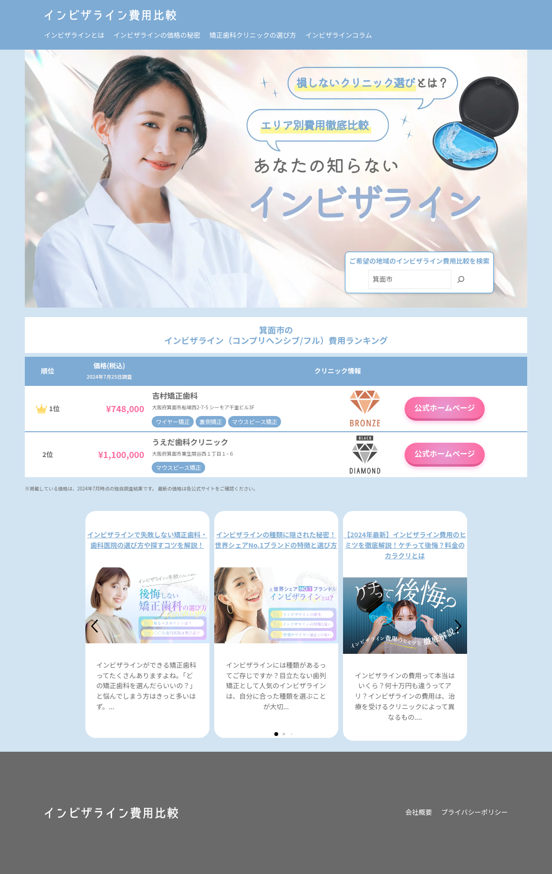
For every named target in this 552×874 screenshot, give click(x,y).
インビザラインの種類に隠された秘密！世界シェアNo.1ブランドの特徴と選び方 (276, 540)
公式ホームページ (444, 407)
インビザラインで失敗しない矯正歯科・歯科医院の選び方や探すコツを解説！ (147, 540)
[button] (95, 626)
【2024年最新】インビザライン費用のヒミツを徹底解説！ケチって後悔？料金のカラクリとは (405, 545)
